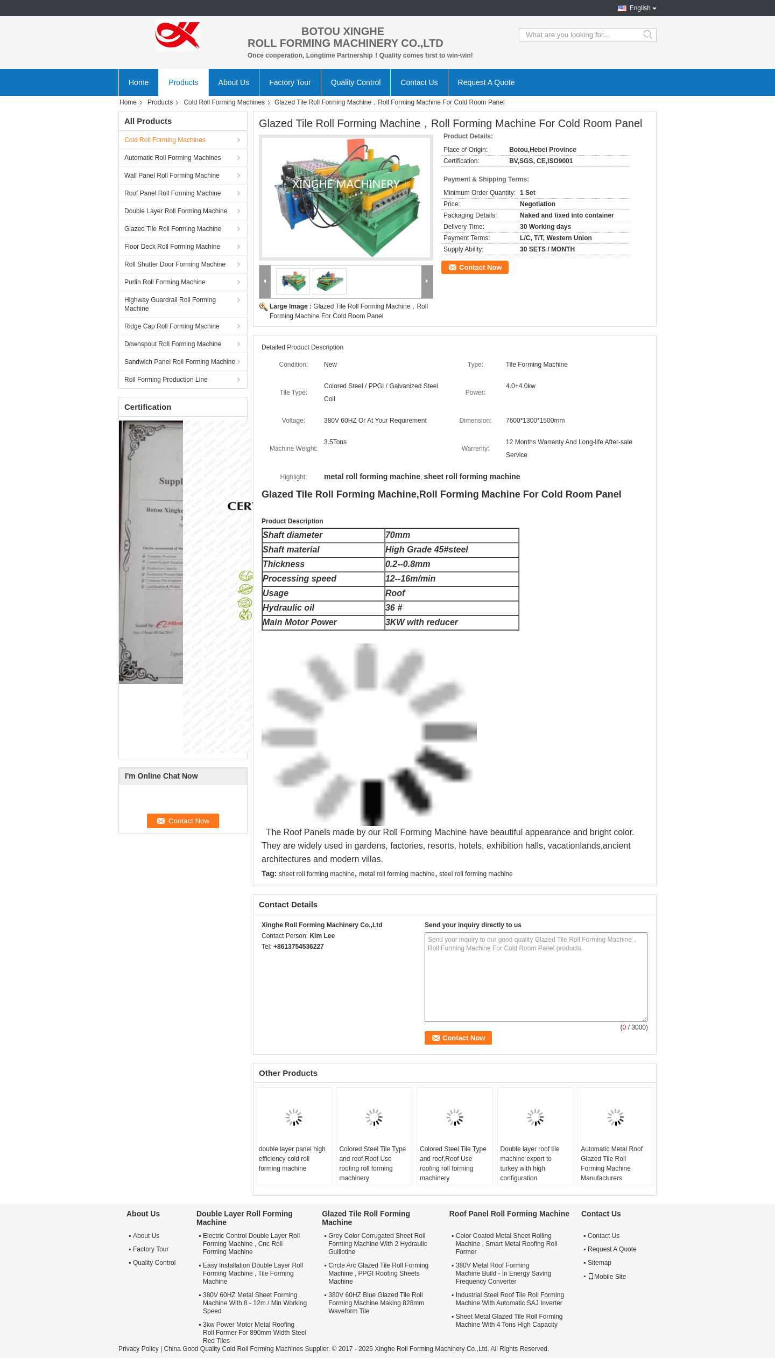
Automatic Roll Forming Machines (172, 158)
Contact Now (480, 267)
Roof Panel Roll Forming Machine (172, 193)
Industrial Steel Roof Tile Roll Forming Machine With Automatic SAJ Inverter (510, 1299)
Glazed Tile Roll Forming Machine (172, 229)
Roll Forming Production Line (166, 379)
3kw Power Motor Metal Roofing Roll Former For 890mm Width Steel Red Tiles (254, 1333)
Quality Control (356, 82)
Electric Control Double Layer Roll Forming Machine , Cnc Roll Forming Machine (251, 1244)
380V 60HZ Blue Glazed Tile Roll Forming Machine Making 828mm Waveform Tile (376, 1303)
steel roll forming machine (476, 874)
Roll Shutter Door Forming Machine (175, 264)
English (640, 8)
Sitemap (599, 1262)
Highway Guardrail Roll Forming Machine (170, 304)
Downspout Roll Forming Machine (172, 344)
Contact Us (419, 82)
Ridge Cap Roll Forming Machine (172, 326)
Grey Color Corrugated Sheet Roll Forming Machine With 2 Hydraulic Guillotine (377, 1244)
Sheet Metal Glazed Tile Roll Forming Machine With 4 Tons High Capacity (509, 1320)
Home (139, 82)
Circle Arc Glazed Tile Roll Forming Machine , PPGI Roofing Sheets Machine (378, 1273)
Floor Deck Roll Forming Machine (172, 246)
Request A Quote (486, 82)
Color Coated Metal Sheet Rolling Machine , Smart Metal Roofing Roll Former (507, 1244)
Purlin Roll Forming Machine (165, 282)
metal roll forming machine (397, 874)
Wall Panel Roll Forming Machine (172, 175)
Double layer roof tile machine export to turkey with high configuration (530, 1163)
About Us (234, 82)
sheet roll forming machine (317, 874)
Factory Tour (290, 82)
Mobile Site (607, 1276)
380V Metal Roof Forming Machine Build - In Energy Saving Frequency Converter (503, 1273)
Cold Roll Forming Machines (224, 102)
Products (183, 82)
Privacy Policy (138, 1349)
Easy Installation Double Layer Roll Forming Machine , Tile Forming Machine (253, 1273)
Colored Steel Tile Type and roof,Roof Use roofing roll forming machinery (372, 1163)
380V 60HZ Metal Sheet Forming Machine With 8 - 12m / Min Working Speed (255, 1303)
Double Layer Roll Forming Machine (175, 211)
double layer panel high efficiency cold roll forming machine (292, 1158)
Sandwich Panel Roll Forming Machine (179, 362)
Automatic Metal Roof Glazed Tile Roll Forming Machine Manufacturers (612, 1163)
